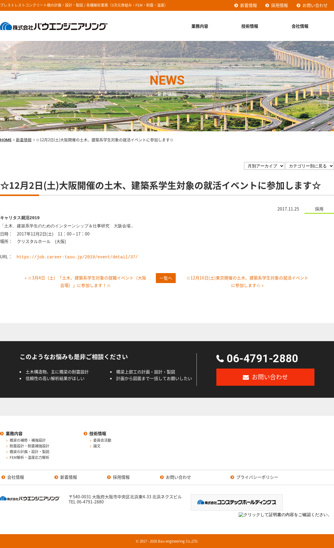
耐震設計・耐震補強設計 (29, 446)
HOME (5, 140)
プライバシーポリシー (257, 477)
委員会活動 (102, 440)
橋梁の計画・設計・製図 (29, 452)
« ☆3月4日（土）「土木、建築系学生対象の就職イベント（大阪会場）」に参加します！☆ (85, 281)
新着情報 (248, 5)
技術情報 (249, 26)
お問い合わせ (315, 5)
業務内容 (199, 26)
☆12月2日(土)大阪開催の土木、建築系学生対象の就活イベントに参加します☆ (160, 185)
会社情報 (300, 26)
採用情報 (279, 5)
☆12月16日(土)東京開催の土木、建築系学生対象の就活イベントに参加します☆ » (247, 281)
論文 (97, 446)
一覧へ (165, 278)
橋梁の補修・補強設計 (28, 440)
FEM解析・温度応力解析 (29, 457)
